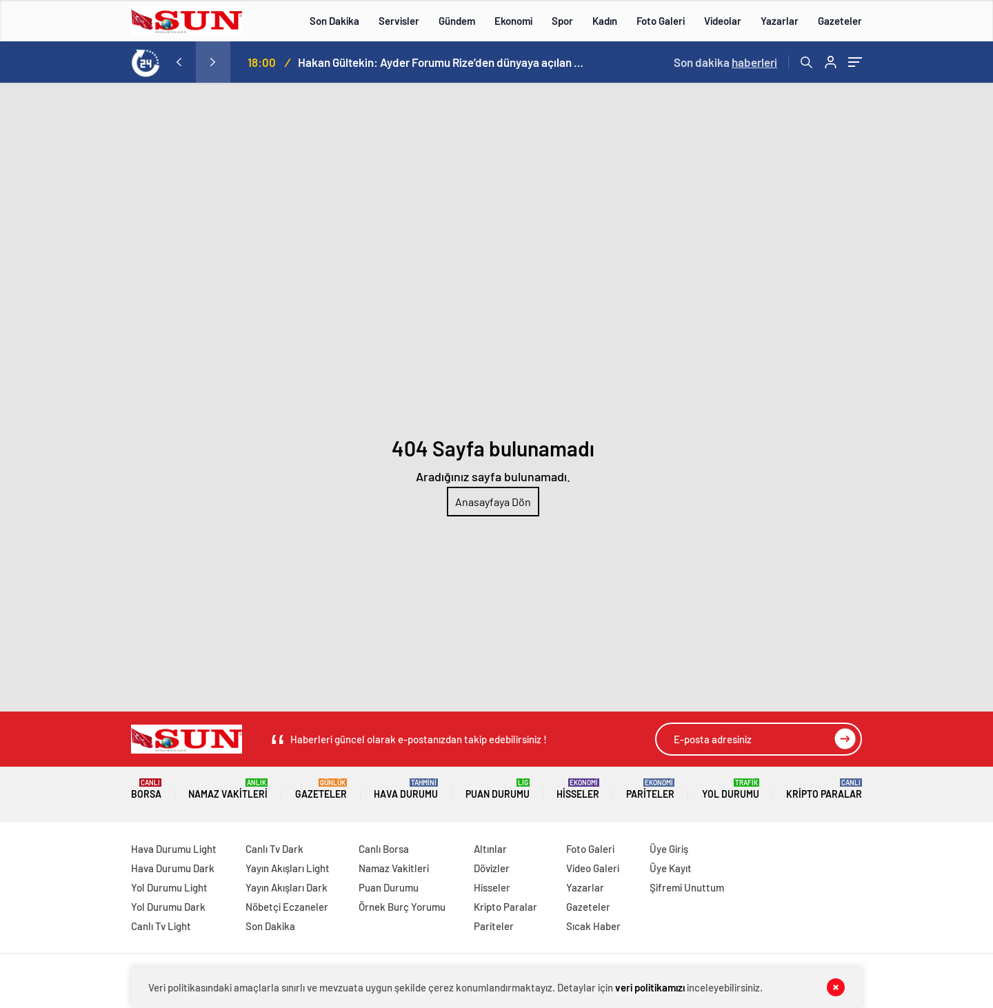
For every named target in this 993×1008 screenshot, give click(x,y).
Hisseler (577, 789)
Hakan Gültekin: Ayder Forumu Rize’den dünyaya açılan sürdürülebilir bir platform (443, 62)
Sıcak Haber (593, 926)
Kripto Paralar (824, 789)
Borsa (146, 789)
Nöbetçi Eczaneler (286, 906)
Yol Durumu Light (169, 887)
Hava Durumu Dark (172, 868)
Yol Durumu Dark (168, 906)
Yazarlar (780, 20)
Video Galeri (592, 868)
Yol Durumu (730, 789)
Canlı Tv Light (161, 926)
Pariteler (650, 789)
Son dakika (725, 62)
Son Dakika (334, 20)
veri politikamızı (650, 987)
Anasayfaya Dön (493, 501)
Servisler (399, 20)
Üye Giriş (669, 849)
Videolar (722, 20)
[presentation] (178, 62)
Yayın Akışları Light (287, 868)
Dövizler (492, 868)
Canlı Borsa (384, 849)
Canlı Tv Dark (274, 849)
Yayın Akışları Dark (286, 887)
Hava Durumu (406, 789)
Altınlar (490, 849)
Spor (562, 20)
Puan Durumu (497, 789)
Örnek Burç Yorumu (402, 906)
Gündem (457, 20)
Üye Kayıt (671, 868)
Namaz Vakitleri (228, 789)
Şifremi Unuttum (687, 887)
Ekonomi (513, 20)
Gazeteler (840, 20)
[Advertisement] (496, 186)
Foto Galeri (660, 20)
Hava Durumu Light (174, 849)
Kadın (604, 20)
